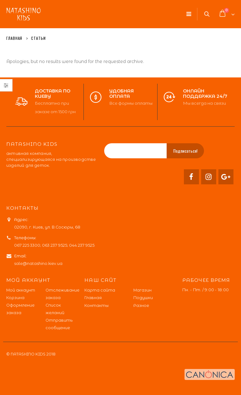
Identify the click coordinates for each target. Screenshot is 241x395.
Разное (141, 305)
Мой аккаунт (20, 290)
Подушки (143, 297)
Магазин (142, 290)
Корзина (15, 297)
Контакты (96, 305)
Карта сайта (99, 290)
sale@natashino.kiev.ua (38, 263)
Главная (93, 297)
